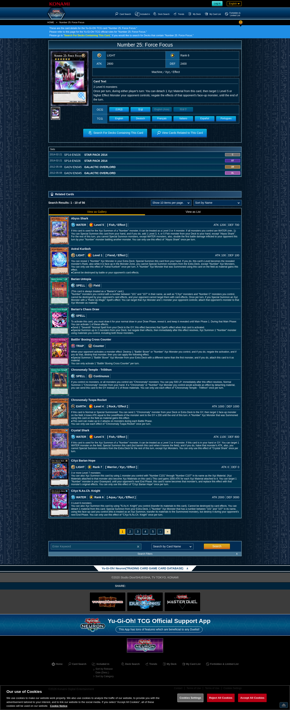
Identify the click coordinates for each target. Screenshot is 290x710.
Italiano (183, 118)
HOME (50, 22)
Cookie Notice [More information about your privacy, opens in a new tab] (58, 705)
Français (162, 118)
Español (204, 118)
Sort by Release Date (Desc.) (104, 670)
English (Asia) (161, 109)
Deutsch (140, 118)
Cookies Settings (190, 697)
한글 (140, 109)
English (119, 118)
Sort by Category (104, 676)
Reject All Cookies (220, 697)
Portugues (226, 118)
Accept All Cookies (252, 697)
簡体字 (183, 109)
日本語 (119, 109)
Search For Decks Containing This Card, (87, 35)
